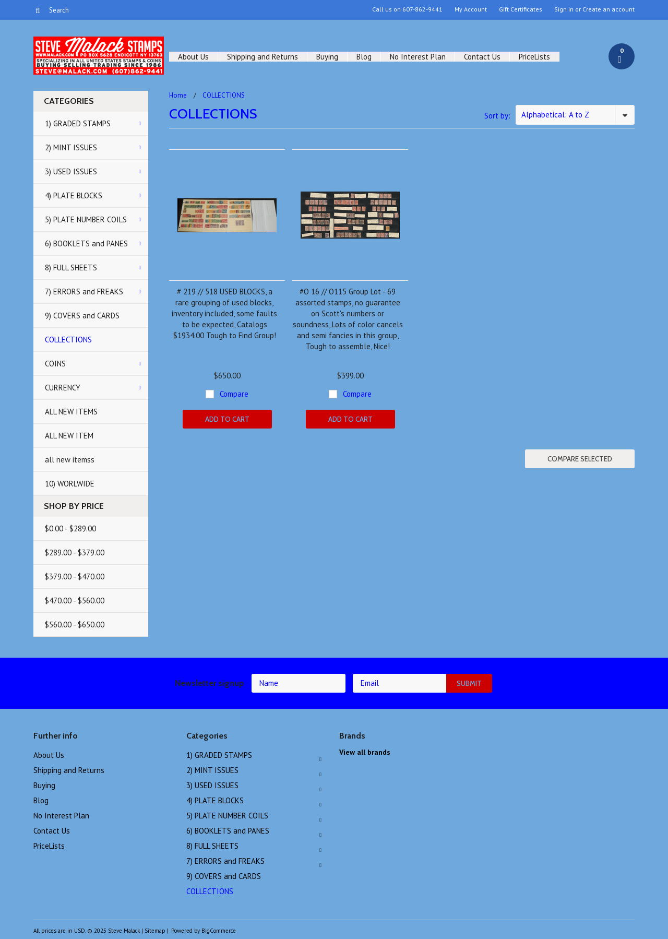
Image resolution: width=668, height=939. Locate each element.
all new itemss (69, 460)
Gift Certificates (520, 9)
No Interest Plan (418, 57)
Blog (364, 57)
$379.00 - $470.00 (74, 576)
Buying (327, 57)
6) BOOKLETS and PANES (86, 243)
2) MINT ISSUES (71, 147)
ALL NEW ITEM (69, 436)
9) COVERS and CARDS (82, 315)
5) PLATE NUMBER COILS (86, 219)
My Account (471, 9)
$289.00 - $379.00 (74, 552)
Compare (234, 394)
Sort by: (497, 116)
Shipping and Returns (262, 57)
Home (178, 95)
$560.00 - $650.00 (74, 624)
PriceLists (534, 57)
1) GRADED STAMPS (78, 123)
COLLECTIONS (68, 339)
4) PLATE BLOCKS (73, 195)
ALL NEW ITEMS (71, 412)
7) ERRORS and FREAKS (84, 291)
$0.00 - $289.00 (70, 528)
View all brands (364, 752)
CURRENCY (62, 388)
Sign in (564, 9)
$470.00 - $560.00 (74, 600)
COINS (55, 364)
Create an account (608, 9)
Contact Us (482, 57)
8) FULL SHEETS (71, 267)
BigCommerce (218, 930)
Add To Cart (227, 419)
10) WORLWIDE (69, 484)
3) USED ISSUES (71, 171)
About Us (193, 57)
